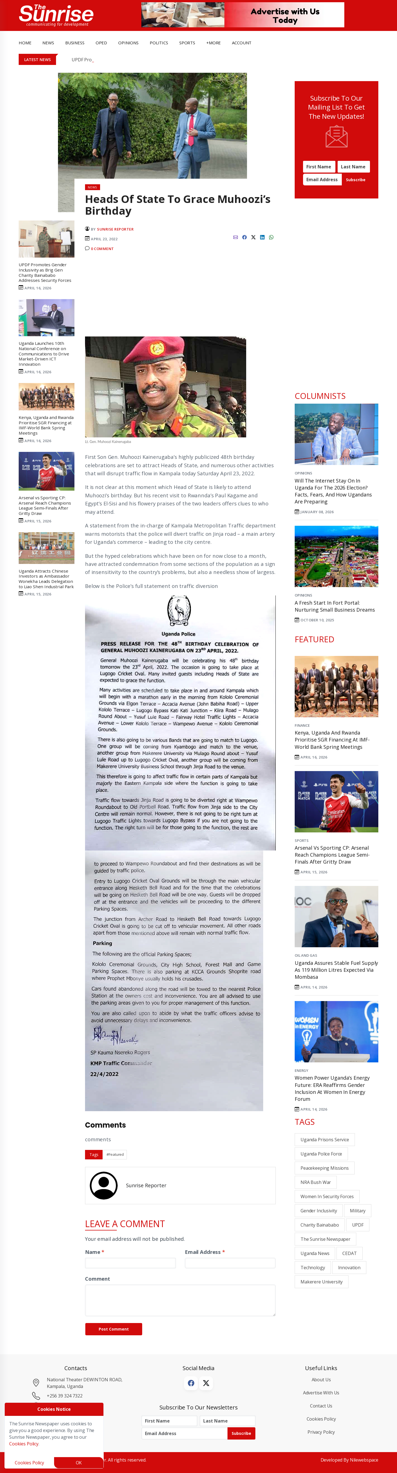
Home (25, 42)
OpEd (101, 42)
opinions (128, 42)
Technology (313, 1267)
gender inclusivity (319, 1211)
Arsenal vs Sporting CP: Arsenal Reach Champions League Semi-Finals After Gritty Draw (332, 854)
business (74, 42)
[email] (235, 236)
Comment (97, 1278)
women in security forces (327, 1196)
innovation (349, 1267)
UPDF (358, 1225)
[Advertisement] (180, 296)
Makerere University (322, 1282)
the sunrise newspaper (325, 1239)
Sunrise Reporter (115, 229)
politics (159, 42)
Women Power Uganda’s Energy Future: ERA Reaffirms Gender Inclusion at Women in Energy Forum (332, 1088)
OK (79, 1463)
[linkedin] (262, 236)
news (48, 42)
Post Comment (114, 1329)
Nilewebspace (364, 1460)
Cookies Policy (321, 1419)
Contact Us (321, 1406)
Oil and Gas (306, 955)
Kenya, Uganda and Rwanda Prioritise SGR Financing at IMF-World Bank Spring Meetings (332, 739)
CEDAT (349, 1253)
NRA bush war (316, 1182)
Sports (187, 42)
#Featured (115, 1154)
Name (94, 1251)
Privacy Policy (321, 1432)
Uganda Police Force (321, 1154)
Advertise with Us (321, 1393)
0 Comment (102, 248)
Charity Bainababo (320, 1225)
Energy (301, 1070)
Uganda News (315, 1253)
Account (241, 42)
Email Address (205, 1251)
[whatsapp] (271, 236)
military (357, 1211)
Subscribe (355, 179)
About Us (321, 1380)
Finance (302, 725)
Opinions (303, 473)
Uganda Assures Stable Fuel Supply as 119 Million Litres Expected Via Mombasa (336, 970)
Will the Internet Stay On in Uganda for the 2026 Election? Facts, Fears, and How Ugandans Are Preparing (333, 491)
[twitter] (253, 236)
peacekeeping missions (325, 1168)
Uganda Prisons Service (325, 1140)
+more (213, 42)
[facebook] (244, 236)
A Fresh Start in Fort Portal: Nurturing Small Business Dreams (335, 606)
